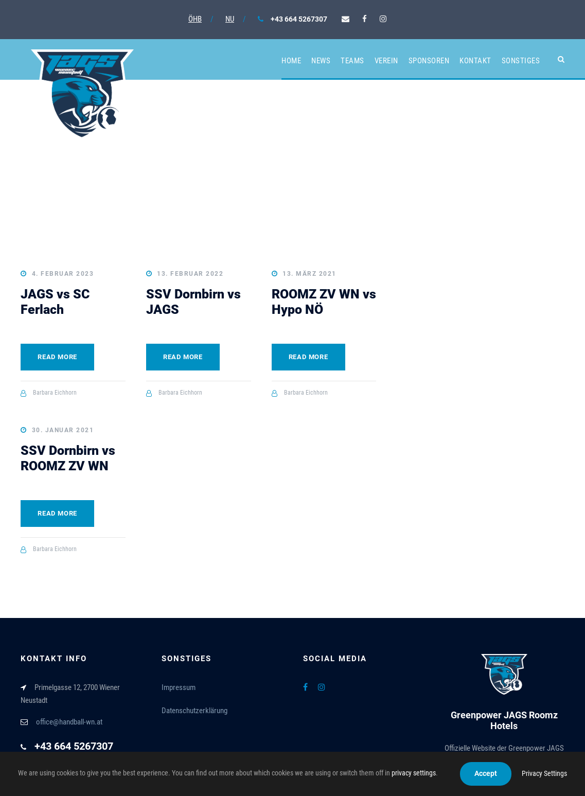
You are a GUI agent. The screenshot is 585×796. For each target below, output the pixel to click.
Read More (57, 357)
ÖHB (195, 19)
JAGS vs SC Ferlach (55, 302)
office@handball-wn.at (69, 722)
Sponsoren (429, 60)
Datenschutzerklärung (194, 710)
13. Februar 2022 (190, 273)
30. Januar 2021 (63, 430)
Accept (485, 773)
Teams (352, 60)
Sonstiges (521, 60)
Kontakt (475, 60)
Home (291, 60)
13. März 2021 (309, 273)
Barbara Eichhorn (55, 392)
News (320, 60)
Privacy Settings (544, 773)
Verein (386, 60)
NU (229, 19)
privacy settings (414, 773)
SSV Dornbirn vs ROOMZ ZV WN (68, 458)
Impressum (179, 687)
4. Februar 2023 (63, 273)
